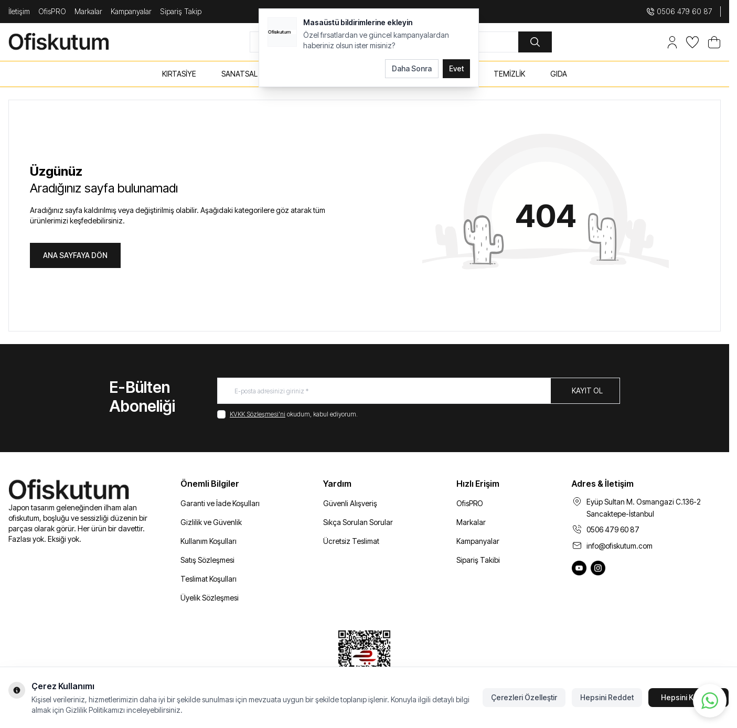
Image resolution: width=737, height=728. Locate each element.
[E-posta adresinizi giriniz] (418, 390)
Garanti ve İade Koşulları (220, 503)
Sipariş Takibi (478, 559)
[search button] (535, 41)
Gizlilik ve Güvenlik (211, 522)
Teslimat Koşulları (208, 578)
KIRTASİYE (179, 73)
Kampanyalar (131, 11)
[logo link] (71, 41)
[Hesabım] (672, 42)
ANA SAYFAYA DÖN (75, 255)
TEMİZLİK (509, 73)
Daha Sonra (412, 68)
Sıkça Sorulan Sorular (358, 522)
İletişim (19, 11)
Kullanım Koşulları (208, 541)
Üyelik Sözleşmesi (209, 597)
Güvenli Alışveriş (350, 503)
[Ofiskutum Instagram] (598, 568)
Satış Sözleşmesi (207, 559)
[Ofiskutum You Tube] (579, 568)
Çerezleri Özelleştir (524, 697)
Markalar (88, 11)
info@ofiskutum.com (619, 545)
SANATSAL (239, 73)
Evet (456, 68)
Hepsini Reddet (607, 697)
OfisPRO (52, 11)
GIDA (558, 73)
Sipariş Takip (180, 11)
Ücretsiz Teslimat (351, 541)
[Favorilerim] (692, 42)
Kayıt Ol (587, 390)
